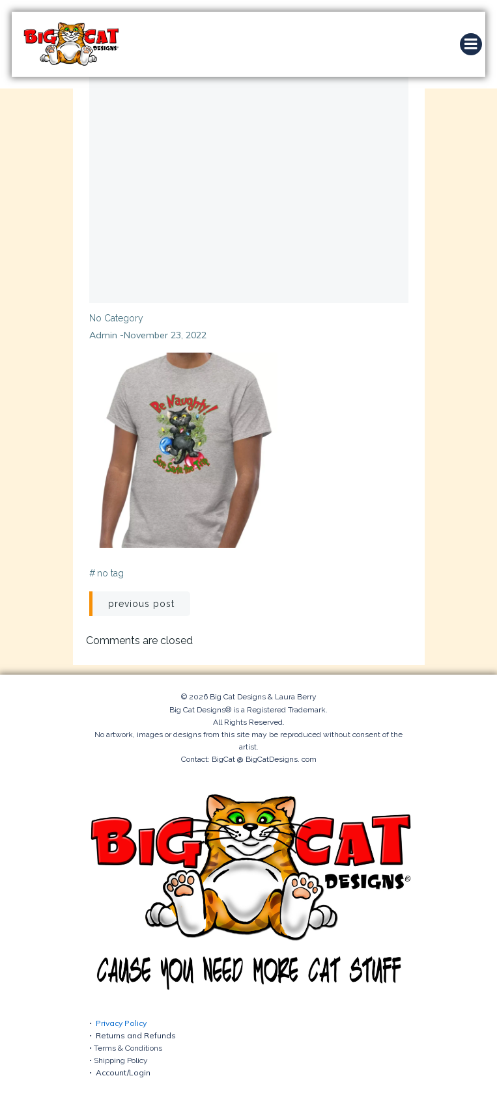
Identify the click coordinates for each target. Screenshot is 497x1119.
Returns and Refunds (136, 1035)
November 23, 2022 (165, 335)
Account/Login (123, 1072)
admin (103, 335)
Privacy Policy (121, 1023)
